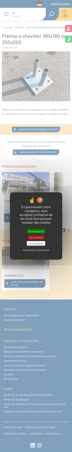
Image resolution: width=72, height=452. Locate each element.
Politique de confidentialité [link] (36, 250)
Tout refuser (36, 237)
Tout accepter (36, 231)
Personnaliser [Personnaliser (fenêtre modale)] (36, 243)
